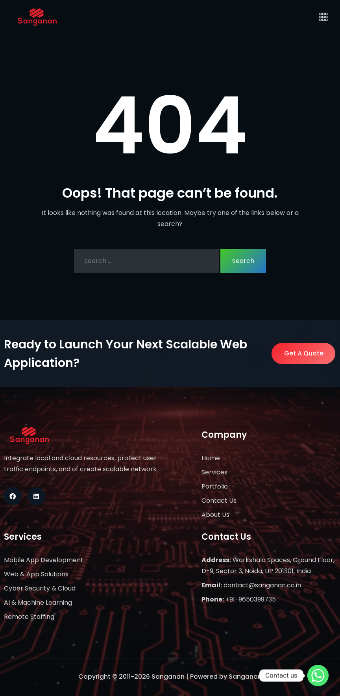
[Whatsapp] (318, 675)
